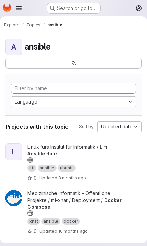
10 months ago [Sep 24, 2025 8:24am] (73, 231)
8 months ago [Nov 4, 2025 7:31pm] (72, 177)
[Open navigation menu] (18, 8)
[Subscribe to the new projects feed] (73, 63)
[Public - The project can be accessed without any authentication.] (30, 160)
